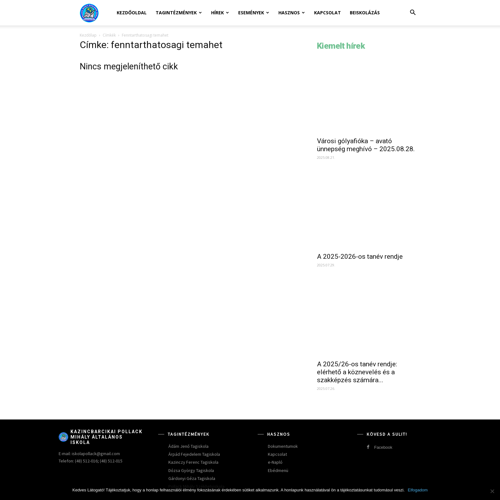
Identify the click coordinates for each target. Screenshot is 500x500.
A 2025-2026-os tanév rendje (360, 256)
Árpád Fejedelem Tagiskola (194, 454)
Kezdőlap (88, 35)
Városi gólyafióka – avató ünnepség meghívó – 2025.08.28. (366, 145)
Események (253, 13)
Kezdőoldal (132, 13)
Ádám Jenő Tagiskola (188, 446)
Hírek (220, 13)
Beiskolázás (365, 13)
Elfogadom (418, 490)
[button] (412, 13)
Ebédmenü (278, 470)
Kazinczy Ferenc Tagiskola (193, 462)
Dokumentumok (283, 446)
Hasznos (291, 13)
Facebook (383, 447)
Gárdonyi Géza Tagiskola (191, 478)
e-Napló (275, 462)
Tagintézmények (179, 13)
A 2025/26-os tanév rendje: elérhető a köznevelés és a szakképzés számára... (357, 372)
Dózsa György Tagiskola (191, 470)
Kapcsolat (327, 13)
